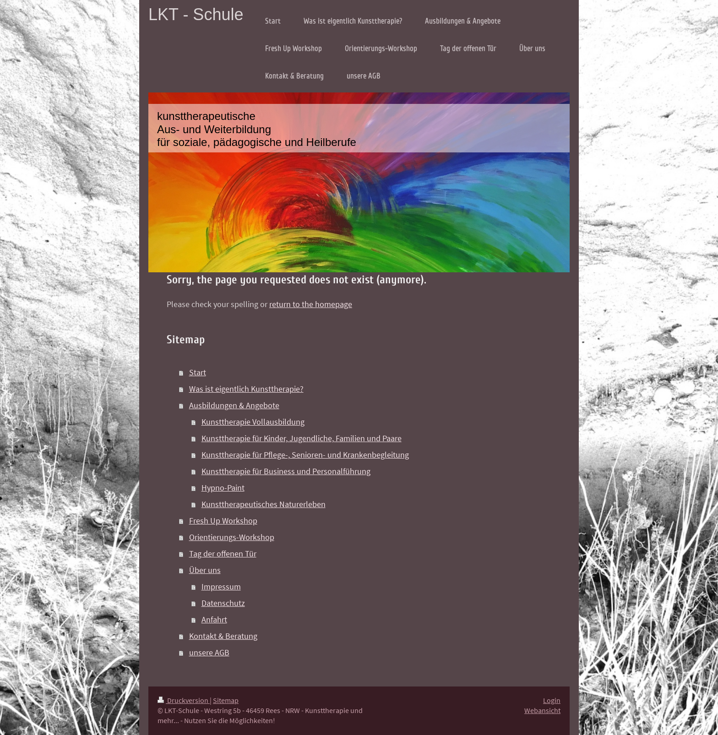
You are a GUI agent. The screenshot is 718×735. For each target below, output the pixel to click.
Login (551, 700)
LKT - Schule (195, 14)
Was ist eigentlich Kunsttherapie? (246, 389)
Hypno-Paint (223, 487)
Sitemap (226, 700)
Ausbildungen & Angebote (234, 405)
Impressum (221, 586)
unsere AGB (209, 652)
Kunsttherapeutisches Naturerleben (263, 504)
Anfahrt (214, 619)
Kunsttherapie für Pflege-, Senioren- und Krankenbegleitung (305, 454)
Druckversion (184, 700)
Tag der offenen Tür (222, 553)
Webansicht (542, 710)
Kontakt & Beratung (223, 636)
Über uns (205, 570)
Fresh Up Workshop (223, 520)
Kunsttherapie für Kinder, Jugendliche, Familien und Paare (301, 438)
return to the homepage (310, 304)
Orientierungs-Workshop (231, 537)
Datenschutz (223, 603)
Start (197, 372)
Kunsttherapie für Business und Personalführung (285, 471)
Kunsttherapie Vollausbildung (253, 421)
